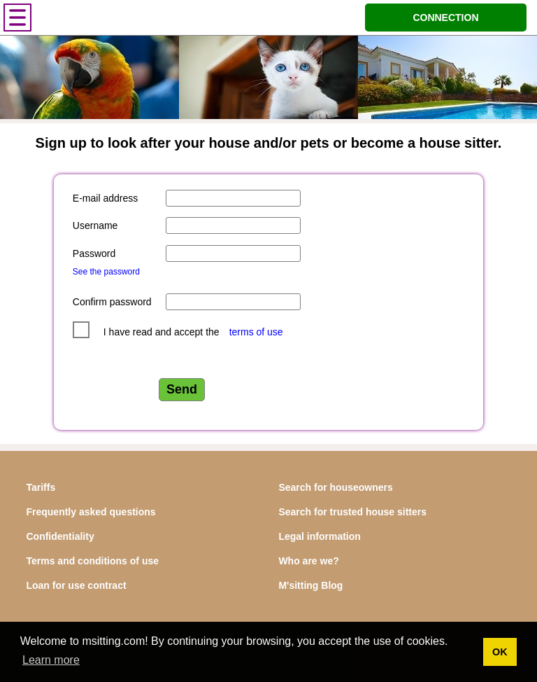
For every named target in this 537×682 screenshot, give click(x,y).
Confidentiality (60, 536)
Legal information (319, 536)
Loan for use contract (76, 585)
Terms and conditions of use (92, 560)
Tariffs (40, 487)
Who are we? (308, 560)
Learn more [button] (51, 660)
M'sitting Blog (310, 585)
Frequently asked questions (90, 511)
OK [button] (500, 651)
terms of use (256, 331)
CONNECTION (445, 17)
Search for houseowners (335, 487)
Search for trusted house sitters (352, 511)
